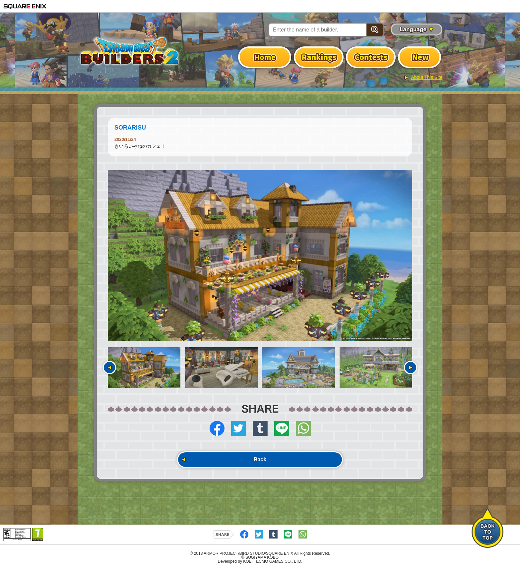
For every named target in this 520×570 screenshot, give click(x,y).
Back (260, 459)
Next (410, 367)
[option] (260, 255)
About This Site (426, 77)
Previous (109, 367)
